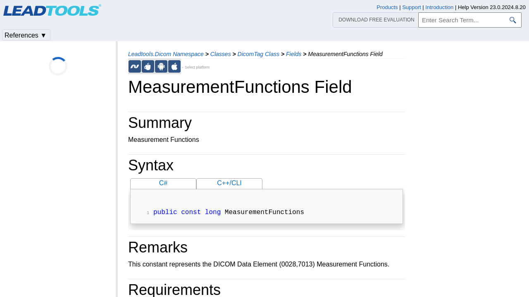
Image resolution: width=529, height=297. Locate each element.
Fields (293, 54)
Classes (220, 54)
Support (411, 7)
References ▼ (26, 35)
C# (163, 182)
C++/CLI (229, 182)
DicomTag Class (258, 54)
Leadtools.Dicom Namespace (166, 54)
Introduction (439, 7)
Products (387, 7)
